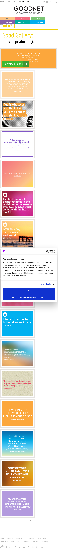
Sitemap (45, 542)
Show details (46, 284)
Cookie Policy (41, 539)
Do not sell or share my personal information (28, 297)
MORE (29, 520)
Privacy (31, 539)
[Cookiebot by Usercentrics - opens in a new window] (45, 251)
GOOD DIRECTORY (23, 2)
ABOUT (2, 2)
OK (29, 291)
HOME (2, 24)
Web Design (15, 542)
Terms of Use (20, 539)
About (2, 539)
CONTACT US (11, 2)
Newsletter (4, 542)
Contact (10, 539)
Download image (13, 64)
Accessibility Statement (31, 542)
